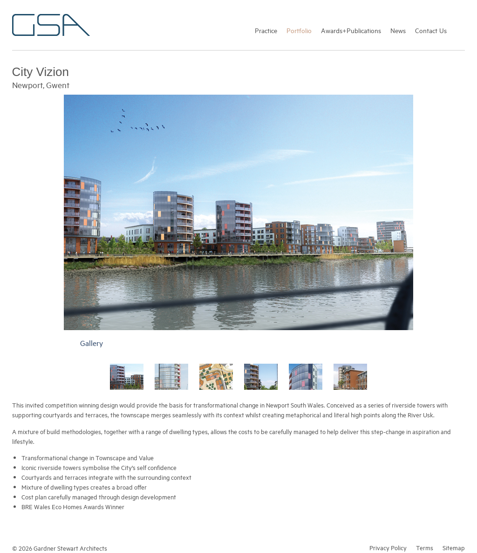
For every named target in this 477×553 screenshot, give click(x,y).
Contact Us (431, 30)
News (398, 30)
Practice (266, 30)
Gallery (91, 343)
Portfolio (299, 30)
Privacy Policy (388, 547)
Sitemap (454, 547)
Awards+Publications (351, 30)
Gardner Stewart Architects (51, 25)
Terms (424, 547)
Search (460, 30)
